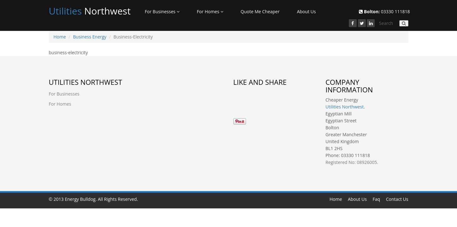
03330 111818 (384, 12)
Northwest (90, 10)
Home (60, 37)
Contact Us (397, 199)
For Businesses (162, 12)
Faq (376, 199)
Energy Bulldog (80, 199)
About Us (306, 12)
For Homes (210, 12)
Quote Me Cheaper (260, 12)
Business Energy (90, 37)
